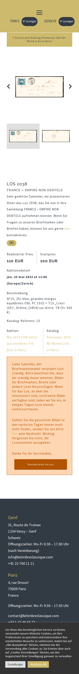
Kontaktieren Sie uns (41, 464)
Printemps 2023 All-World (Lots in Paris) (59, 343)
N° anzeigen (29, 21)
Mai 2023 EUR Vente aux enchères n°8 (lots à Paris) (22, 343)
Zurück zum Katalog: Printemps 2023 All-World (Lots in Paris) (39, 39)
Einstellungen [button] (15, 664)
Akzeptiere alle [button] (38, 664)
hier (67, 229)
